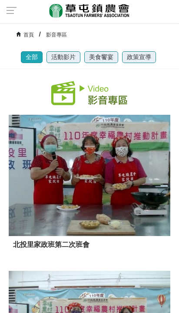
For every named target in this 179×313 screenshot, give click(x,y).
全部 (32, 56)
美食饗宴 (101, 56)
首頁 (28, 35)
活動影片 (63, 56)
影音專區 (56, 35)
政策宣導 (139, 56)
